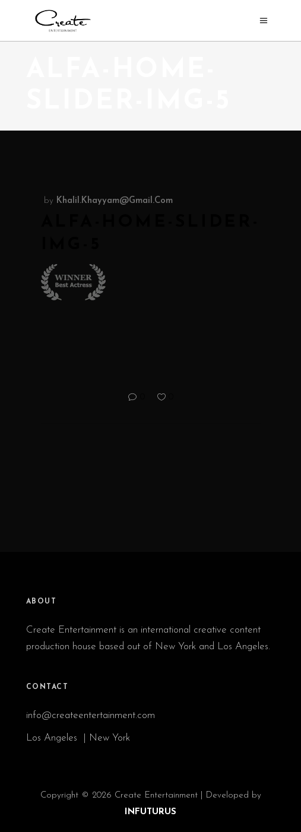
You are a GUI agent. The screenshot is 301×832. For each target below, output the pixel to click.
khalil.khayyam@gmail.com (114, 200)
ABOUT (41, 601)
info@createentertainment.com (92, 715)
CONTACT (47, 687)
